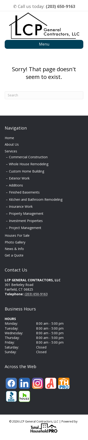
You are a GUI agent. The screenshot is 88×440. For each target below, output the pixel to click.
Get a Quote (14, 255)
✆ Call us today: (44, 6)
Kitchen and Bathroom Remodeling (35, 199)
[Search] (44, 95)
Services (11, 151)
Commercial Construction (28, 157)
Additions (16, 185)
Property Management (26, 213)
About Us (12, 144)
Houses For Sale (17, 235)
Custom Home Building (26, 171)
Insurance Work (21, 206)
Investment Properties (26, 220)
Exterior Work (19, 178)
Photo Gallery (15, 242)
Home (9, 138)
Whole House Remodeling (28, 164)
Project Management (25, 227)
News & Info (14, 248)
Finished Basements (24, 192)
